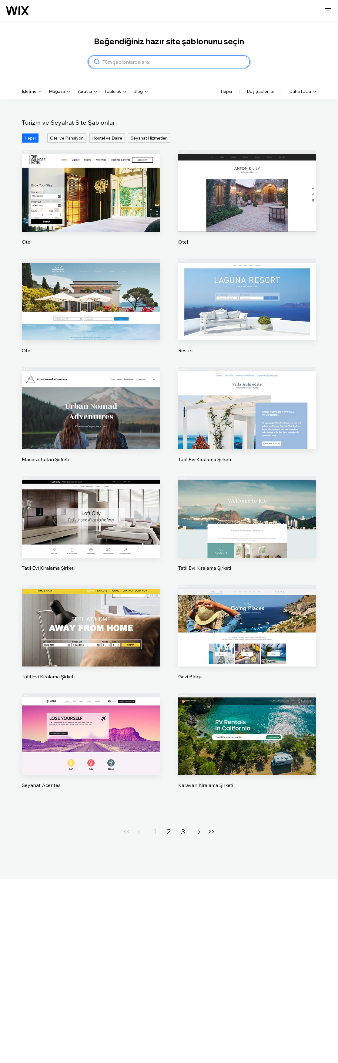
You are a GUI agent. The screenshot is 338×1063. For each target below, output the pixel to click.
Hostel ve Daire (107, 138)
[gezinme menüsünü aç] (328, 11)
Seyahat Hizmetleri (149, 138)
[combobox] (174, 62)
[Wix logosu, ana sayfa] (17, 10)
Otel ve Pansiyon (67, 138)
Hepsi (30, 138)
